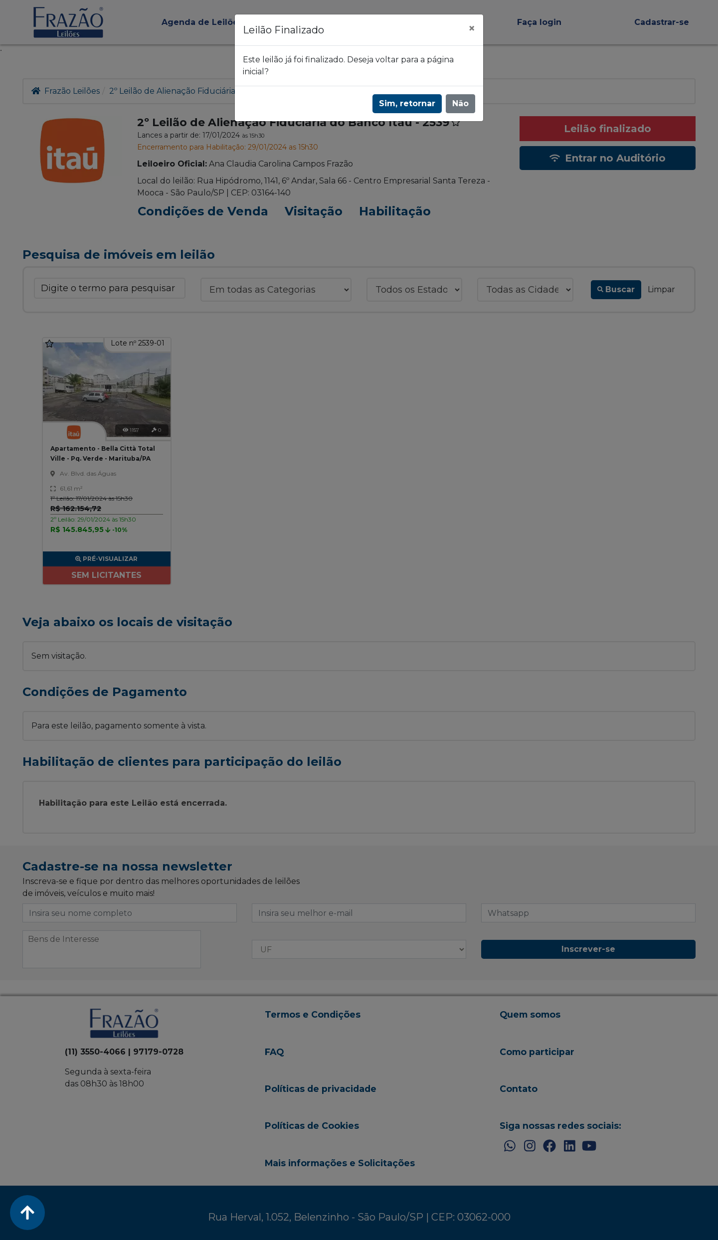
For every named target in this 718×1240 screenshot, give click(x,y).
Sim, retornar (407, 103)
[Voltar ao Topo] (27, 1212)
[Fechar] (471, 28)
